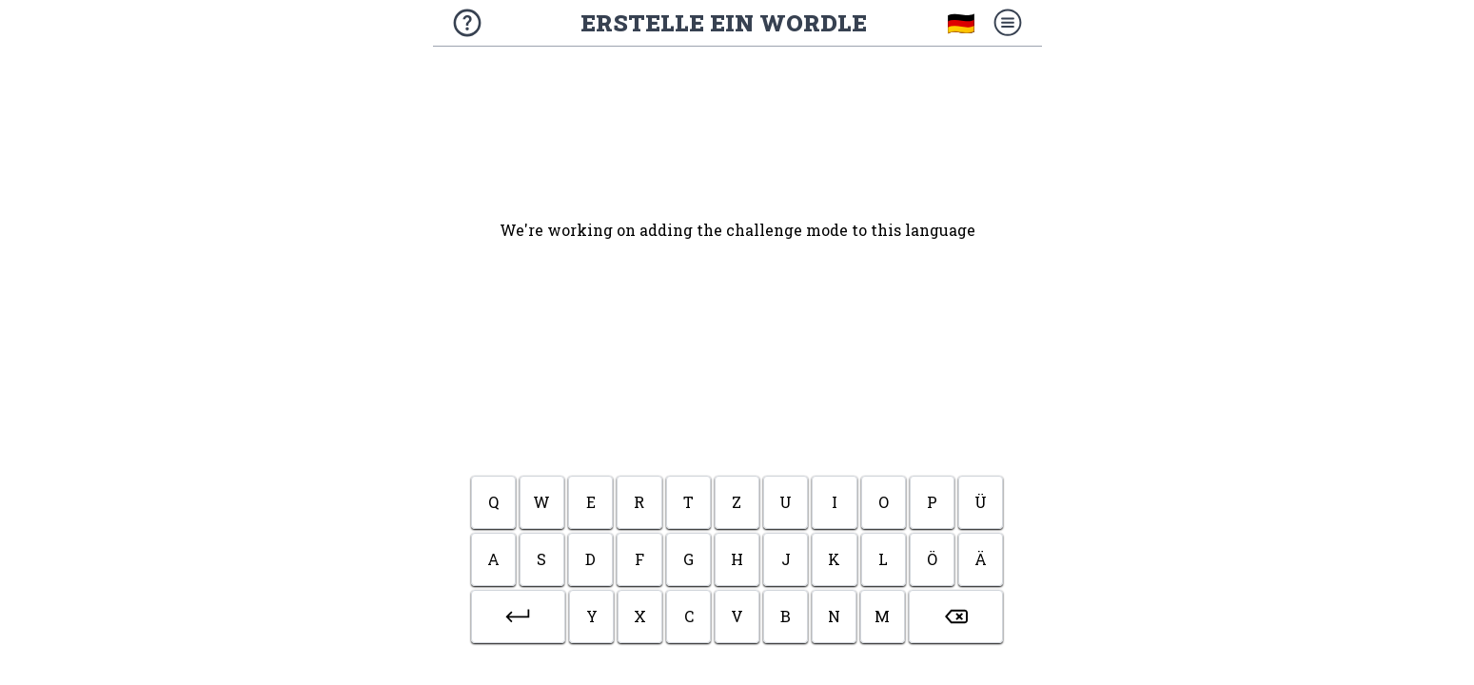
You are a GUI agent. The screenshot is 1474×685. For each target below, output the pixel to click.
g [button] (688, 559)
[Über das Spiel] (467, 23)
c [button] (689, 616)
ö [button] (932, 559)
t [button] (688, 502)
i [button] (834, 502)
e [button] (591, 502)
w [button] (541, 502)
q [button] (493, 502)
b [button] (785, 616)
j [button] (786, 559)
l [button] (883, 559)
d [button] (590, 559)
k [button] (834, 559)
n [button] (834, 616)
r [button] (639, 502)
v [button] (737, 616)
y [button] (592, 616)
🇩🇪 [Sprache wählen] (961, 23)
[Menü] (1007, 23)
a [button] (493, 559)
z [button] (736, 502)
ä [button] (980, 559)
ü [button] (980, 502)
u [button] (785, 502)
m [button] (882, 616)
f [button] (639, 559)
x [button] (640, 616)
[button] (518, 616)
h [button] (737, 559)
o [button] (883, 502)
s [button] (541, 559)
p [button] (932, 502)
